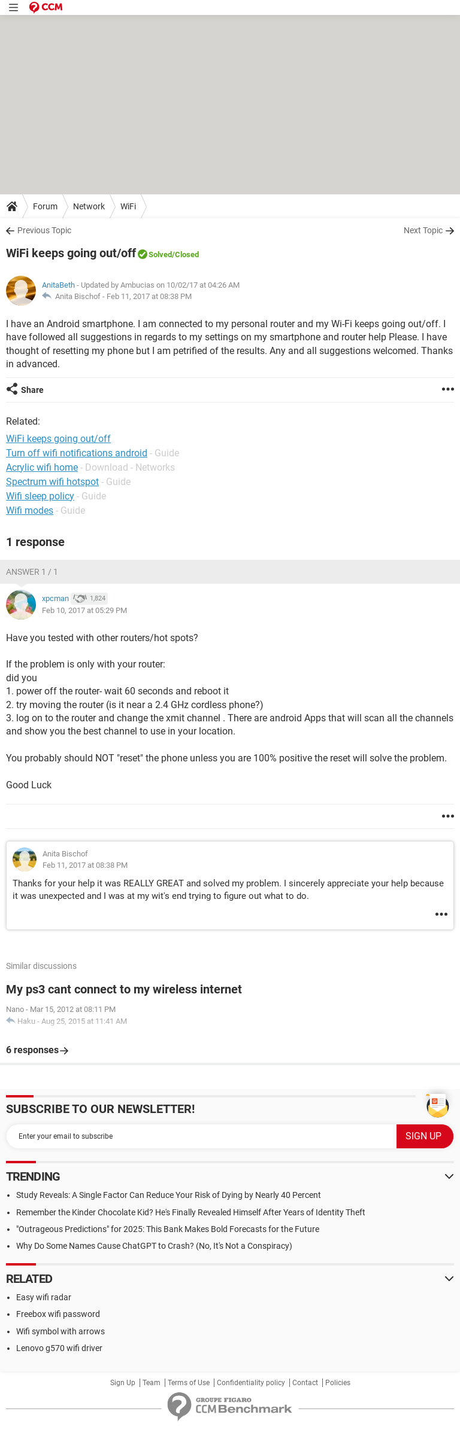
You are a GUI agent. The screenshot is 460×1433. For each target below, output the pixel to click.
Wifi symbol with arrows (60, 1331)
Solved (160, 254)
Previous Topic (44, 230)
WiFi (128, 206)
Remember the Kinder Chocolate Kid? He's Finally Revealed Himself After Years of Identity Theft (190, 1212)
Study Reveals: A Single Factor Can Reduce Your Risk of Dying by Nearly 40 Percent (168, 1195)
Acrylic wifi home (42, 467)
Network (89, 206)
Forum (45, 206)
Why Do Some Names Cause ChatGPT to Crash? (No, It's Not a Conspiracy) (154, 1246)
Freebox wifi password (58, 1314)
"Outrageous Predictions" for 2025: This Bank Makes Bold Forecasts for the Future (167, 1229)
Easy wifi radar (43, 1297)
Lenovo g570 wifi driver (59, 1348)
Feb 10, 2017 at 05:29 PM (84, 610)
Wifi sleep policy (40, 496)
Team (152, 1383)
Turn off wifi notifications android (76, 453)
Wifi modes (29, 510)
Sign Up (122, 1383)
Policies (337, 1383)
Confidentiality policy (251, 1383)
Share (32, 390)
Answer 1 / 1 (32, 572)
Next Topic (423, 230)
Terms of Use (189, 1383)
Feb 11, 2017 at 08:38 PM (149, 296)
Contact (305, 1383)
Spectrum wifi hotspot (52, 481)
